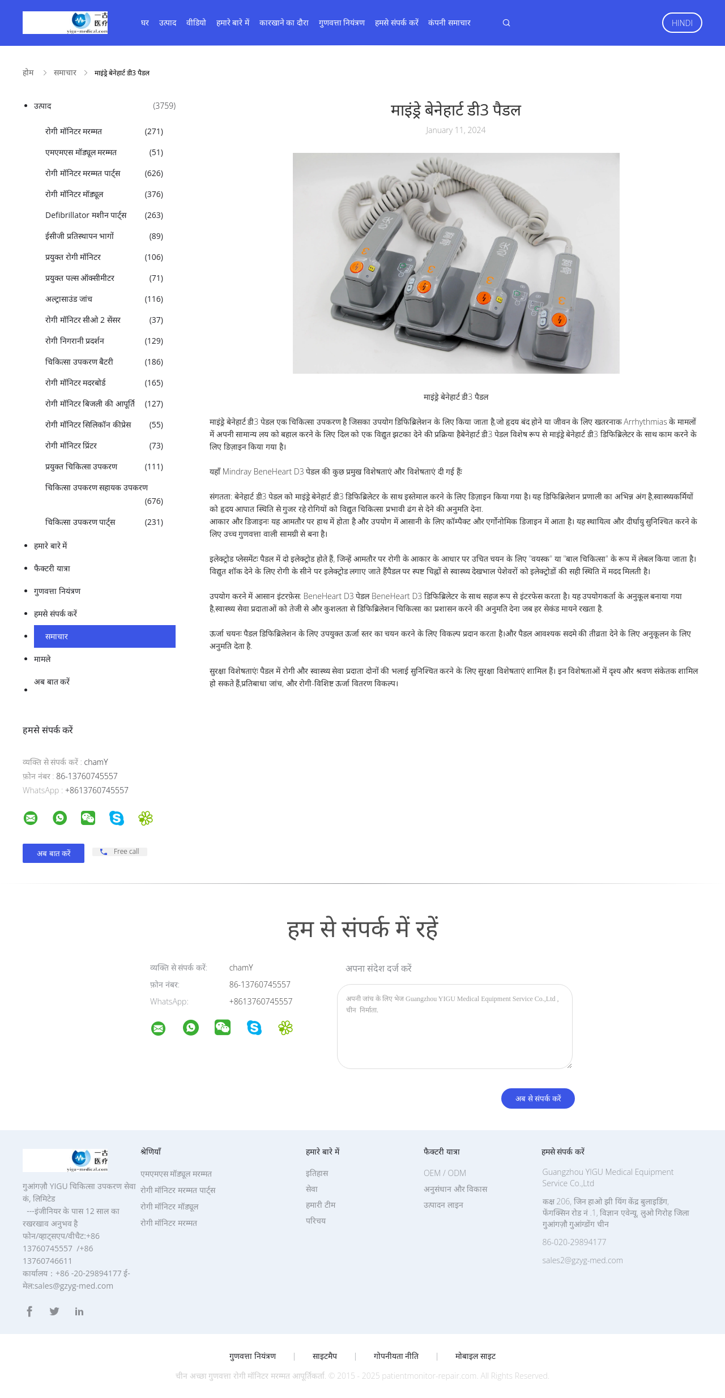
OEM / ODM (445, 1173)
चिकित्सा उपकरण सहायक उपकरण (104, 495)
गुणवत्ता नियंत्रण (342, 22)
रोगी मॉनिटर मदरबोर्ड (104, 383)
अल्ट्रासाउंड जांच (104, 299)
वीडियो (196, 22)
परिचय (316, 1220)
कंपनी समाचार (449, 22)
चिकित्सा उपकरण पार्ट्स (104, 522)
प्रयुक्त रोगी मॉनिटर (104, 257)
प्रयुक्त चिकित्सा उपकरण (104, 466)
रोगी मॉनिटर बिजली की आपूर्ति (104, 404)
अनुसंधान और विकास (455, 1188)
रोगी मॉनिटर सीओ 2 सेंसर (104, 320)
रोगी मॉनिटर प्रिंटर (104, 445)
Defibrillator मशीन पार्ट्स (104, 215)
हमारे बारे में (232, 22)
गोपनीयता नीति (396, 1356)
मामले (42, 658)
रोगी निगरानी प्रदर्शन (104, 341)
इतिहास (317, 1173)
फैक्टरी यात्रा (52, 568)
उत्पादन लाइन (443, 1204)
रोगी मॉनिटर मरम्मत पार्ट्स (104, 173)
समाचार (56, 636)
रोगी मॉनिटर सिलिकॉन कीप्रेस (104, 424)
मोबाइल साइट (475, 1356)
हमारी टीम (320, 1204)
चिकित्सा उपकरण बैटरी (104, 362)
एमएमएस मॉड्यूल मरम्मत (104, 152)
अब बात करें (52, 681)
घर (145, 22)
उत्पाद (167, 22)
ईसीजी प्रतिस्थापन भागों (104, 236)
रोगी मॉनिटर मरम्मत (104, 131)
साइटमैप (325, 1356)
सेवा (312, 1188)
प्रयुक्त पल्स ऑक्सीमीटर (104, 278)
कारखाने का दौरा (284, 22)
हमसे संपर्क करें (396, 22)
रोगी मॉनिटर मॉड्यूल (104, 194)
